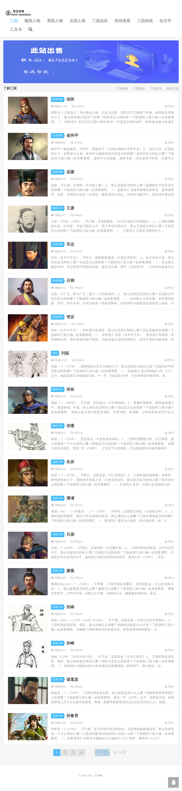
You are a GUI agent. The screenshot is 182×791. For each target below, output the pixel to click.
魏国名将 (58, 211)
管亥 (70, 320)
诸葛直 (72, 682)
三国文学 (156, 91)
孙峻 (70, 646)
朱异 (70, 465)
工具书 (16, 32)
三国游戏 (145, 23)
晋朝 (55, 356)
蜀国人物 (55, 23)
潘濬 (70, 501)
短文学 (165, 23)
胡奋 (70, 392)
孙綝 (70, 610)
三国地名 (139, 91)
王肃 (70, 211)
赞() (169, 109)
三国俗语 (122, 91)
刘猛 (65, 356)
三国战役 (100, 23)
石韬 (70, 284)
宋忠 (70, 247)
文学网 (18, 15)
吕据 (70, 537)
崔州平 (72, 139)
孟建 (70, 175)
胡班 (70, 102)
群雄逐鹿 (122, 23)
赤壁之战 (172, 91)
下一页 (102, 755)
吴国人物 (77, 23)
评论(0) (78, 109)
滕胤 (70, 574)
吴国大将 (58, 465)
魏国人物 (32, 23)
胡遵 (70, 429)
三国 (14, 23)
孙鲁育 (72, 719)
